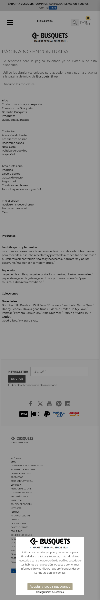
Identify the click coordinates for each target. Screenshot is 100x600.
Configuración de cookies (50, 592)
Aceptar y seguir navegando (50, 586)
